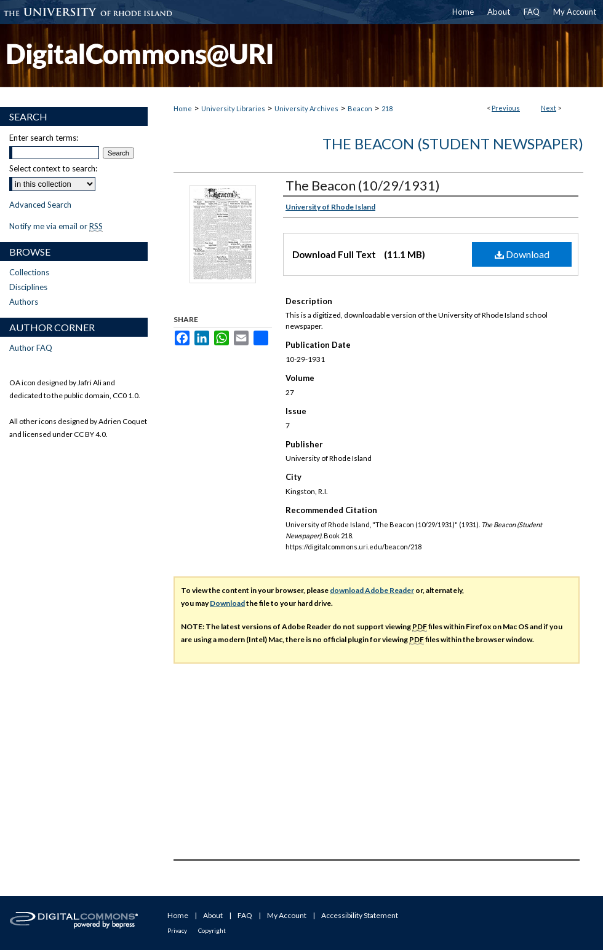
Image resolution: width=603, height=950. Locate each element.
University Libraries (233, 108)
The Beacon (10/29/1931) (363, 185)
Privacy (177, 930)
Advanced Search (40, 205)
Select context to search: (53, 168)
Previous (506, 108)
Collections (29, 272)
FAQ (245, 915)
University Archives (306, 108)
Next (548, 108)
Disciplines (28, 287)
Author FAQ (30, 348)
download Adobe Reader (372, 590)
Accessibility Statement (359, 915)
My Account (286, 915)
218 (387, 108)
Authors (23, 302)
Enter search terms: (43, 138)
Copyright (212, 930)
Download (522, 254)
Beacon (360, 108)
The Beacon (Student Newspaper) (452, 143)
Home (183, 108)
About (213, 915)
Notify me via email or (56, 226)
